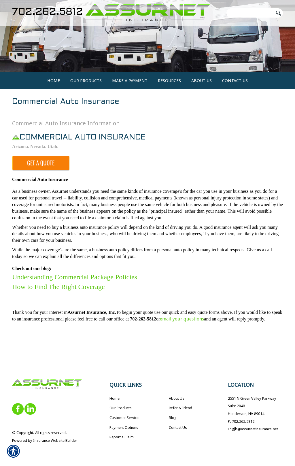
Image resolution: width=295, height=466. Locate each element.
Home (114, 398)
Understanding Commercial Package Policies (74, 299)
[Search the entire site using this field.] (250, 13)
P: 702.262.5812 (241, 421)
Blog (173, 418)
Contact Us (178, 427)
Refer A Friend (180, 408)
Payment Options (123, 427)
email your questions (182, 341)
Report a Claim (121, 437)
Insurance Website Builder (55, 440)
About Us (176, 398)
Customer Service (124, 418)
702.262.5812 (47, 12)
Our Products (120, 408)
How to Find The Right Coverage (58, 309)
